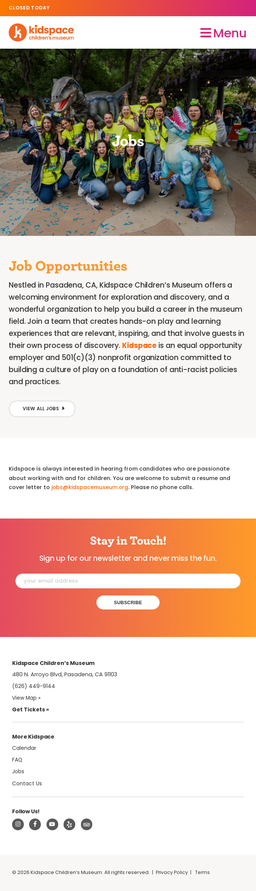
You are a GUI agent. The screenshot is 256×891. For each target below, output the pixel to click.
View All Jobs (42, 409)
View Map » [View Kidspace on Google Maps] (27, 699)
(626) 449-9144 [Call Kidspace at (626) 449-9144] (33, 687)
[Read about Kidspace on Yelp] (70, 825)
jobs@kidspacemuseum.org (90, 487)
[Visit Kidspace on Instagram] (18, 825)
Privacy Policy (172, 874)
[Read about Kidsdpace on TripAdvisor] (87, 825)
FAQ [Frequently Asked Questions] (17, 760)
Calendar (24, 749)
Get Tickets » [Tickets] (31, 710)
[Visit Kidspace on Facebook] (35, 825)
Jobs (19, 772)
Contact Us (27, 784)
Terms (204, 874)
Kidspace (139, 345)
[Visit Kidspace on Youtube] (53, 825)
